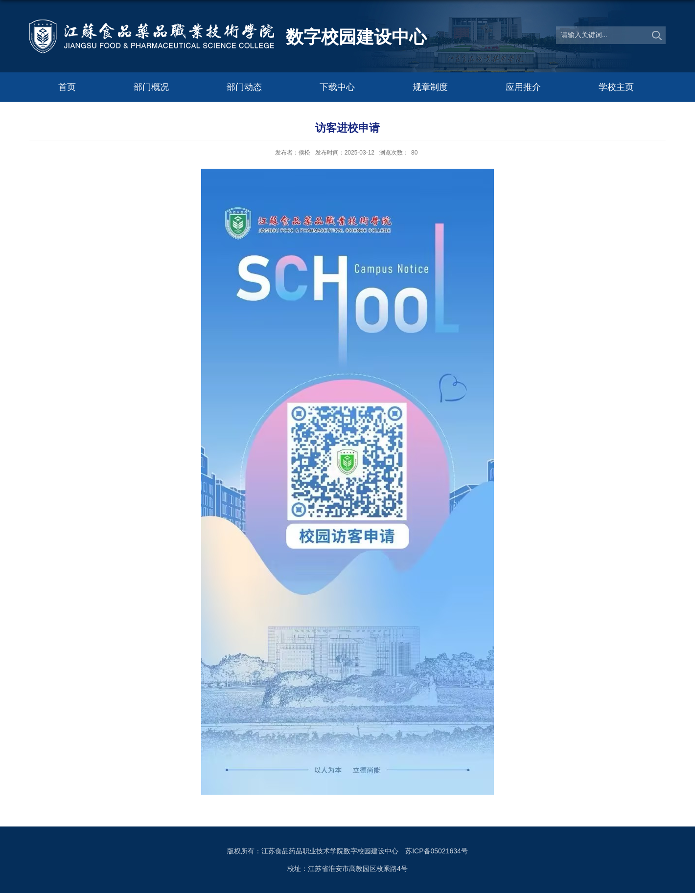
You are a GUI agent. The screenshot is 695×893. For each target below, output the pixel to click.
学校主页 (616, 87)
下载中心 (337, 87)
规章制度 (430, 87)
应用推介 (523, 87)
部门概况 (151, 87)
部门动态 (244, 87)
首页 (67, 87)
